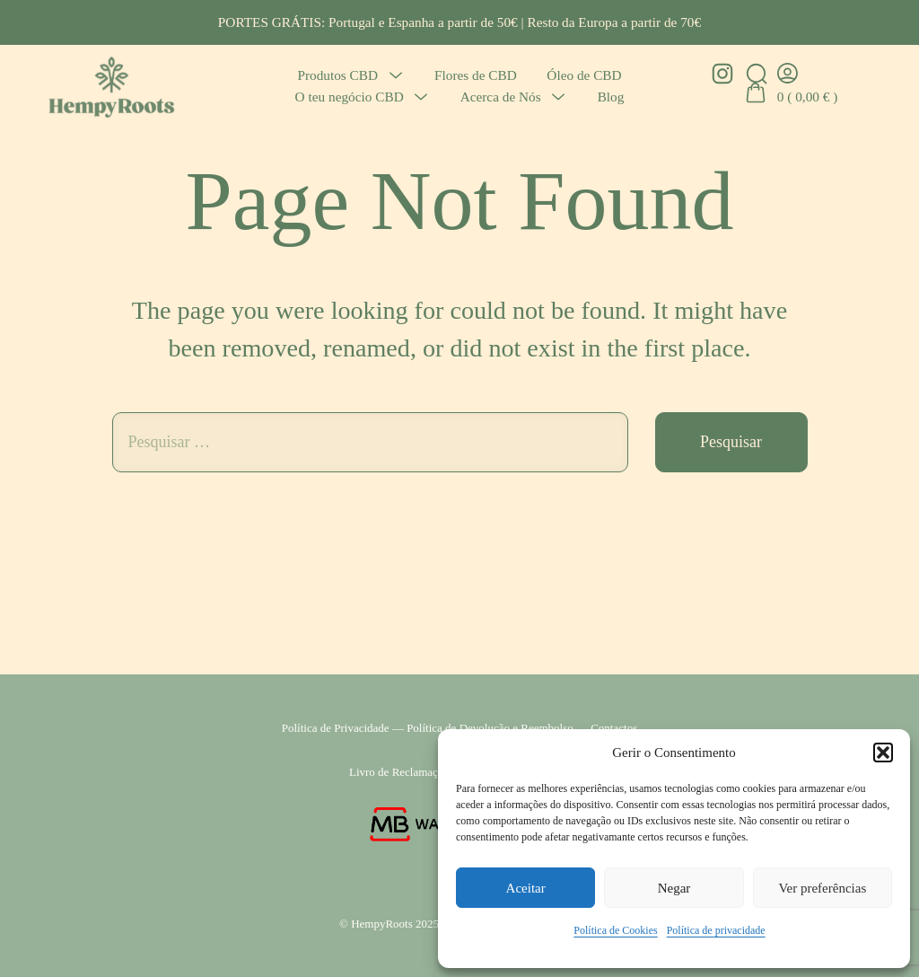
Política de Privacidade (335, 728)
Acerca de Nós (500, 96)
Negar (674, 888)
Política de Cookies (615, 930)
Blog (611, 96)
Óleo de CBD (584, 75)
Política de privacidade (716, 930)
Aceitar (526, 888)
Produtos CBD (337, 75)
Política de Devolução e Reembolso (490, 728)
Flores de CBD (475, 75)
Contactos (614, 728)
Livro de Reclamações (401, 772)
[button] (883, 752)
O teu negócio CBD (349, 96)
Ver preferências (822, 888)
